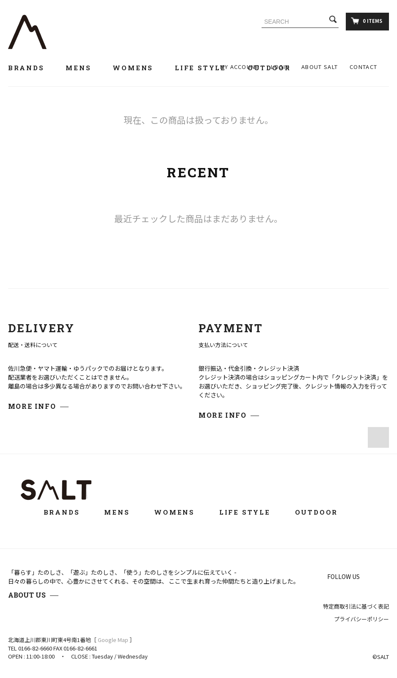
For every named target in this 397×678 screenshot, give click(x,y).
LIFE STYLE (205, 67)
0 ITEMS (366, 21)
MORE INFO (32, 406)
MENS (83, 67)
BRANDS (31, 67)
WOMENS (138, 67)
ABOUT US (27, 594)
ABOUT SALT (319, 67)
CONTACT (363, 67)
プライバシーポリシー (361, 619)
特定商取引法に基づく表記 (356, 606)
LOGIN (280, 67)
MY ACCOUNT (239, 67)
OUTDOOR (322, 512)
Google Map (113, 640)
